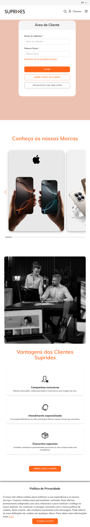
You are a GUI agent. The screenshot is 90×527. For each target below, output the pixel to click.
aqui (11, 517)
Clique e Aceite (45, 521)
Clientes (74, 11)
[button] (84, 2)
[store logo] (15, 11)
